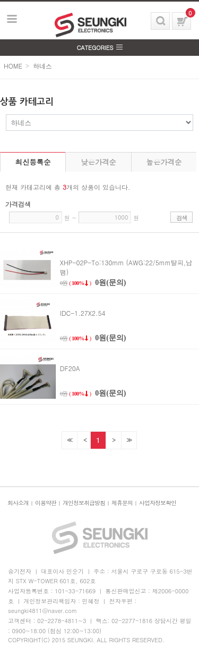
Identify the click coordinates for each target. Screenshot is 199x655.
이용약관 (45, 503)
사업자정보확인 (157, 503)
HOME (13, 65)
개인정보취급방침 (84, 503)
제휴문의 (122, 503)
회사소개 (18, 503)
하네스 (42, 65)
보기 (12, 19)
